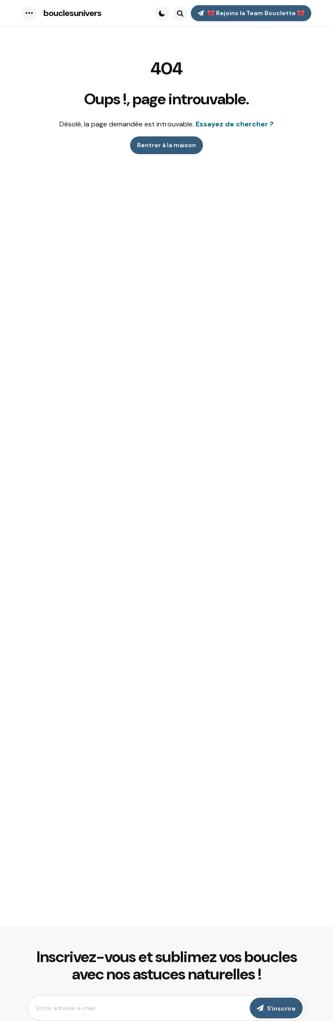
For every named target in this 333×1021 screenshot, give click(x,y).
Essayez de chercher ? (235, 124)
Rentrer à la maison (166, 145)
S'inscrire (281, 1008)
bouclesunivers (72, 13)
